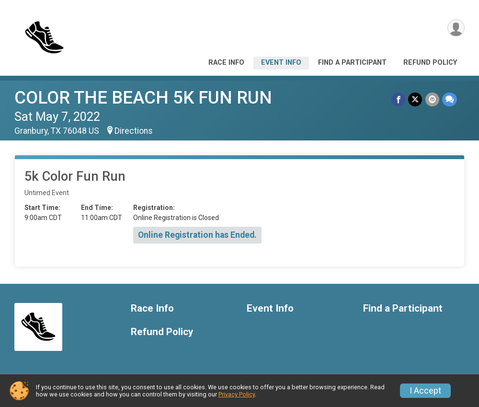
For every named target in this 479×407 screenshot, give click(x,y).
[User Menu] (456, 28)
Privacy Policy (236, 394)
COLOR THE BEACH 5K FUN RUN (143, 97)
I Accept (425, 390)
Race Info (226, 62)
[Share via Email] (432, 99)
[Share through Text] (449, 99)
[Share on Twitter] (415, 99)
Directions (133, 131)
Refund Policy (430, 62)
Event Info (281, 62)
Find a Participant (352, 62)
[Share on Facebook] (399, 99)
